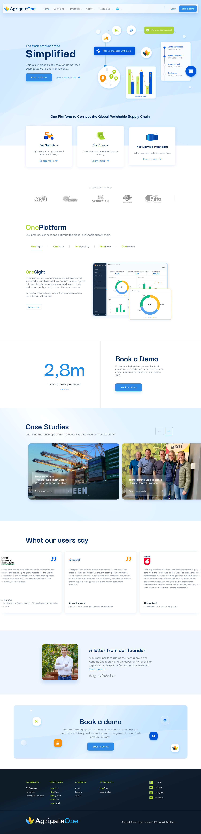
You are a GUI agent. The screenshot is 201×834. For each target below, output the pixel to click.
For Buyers (30, 792)
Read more (95, 669)
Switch (55, 803)
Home (46, 8)
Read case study (43, 491)
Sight (54, 788)
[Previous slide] (159, 431)
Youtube (155, 787)
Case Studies (105, 792)
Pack (54, 792)
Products (76, 8)
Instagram (156, 792)
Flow (54, 799)
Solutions (60, 8)
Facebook (156, 797)
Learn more (47, 160)
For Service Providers (35, 796)
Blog (104, 788)
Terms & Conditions (166, 822)
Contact (78, 796)
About (91, 8)
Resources (106, 8)
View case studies (66, 77)
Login (173, 8)
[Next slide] (169, 431)
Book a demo (187, 8)
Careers (78, 792)
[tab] (60, 389)
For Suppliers (31, 788)
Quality (55, 796)
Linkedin (155, 782)
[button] (37, 247)
